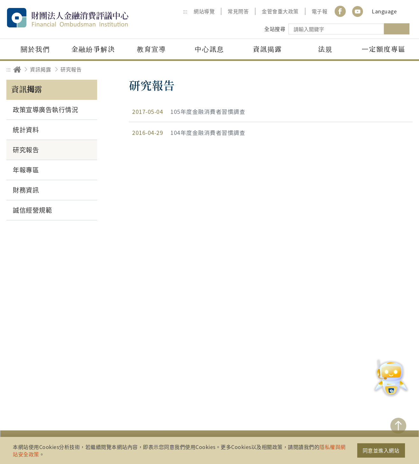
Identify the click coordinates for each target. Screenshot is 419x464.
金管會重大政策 (280, 11)
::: (185, 11)
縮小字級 (405, 69)
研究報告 (71, 69)
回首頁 (17, 69)
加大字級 (388, 69)
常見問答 (238, 11)
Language (384, 11)
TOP (398, 426)
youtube (357, 11)
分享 (352, 69)
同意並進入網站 (381, 450)
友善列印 (370, 69)
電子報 (320, 11)
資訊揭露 (40, 69)
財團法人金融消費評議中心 (81, 17)
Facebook (340, 11)
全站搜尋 (274, 28)
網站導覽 (204, 11)
